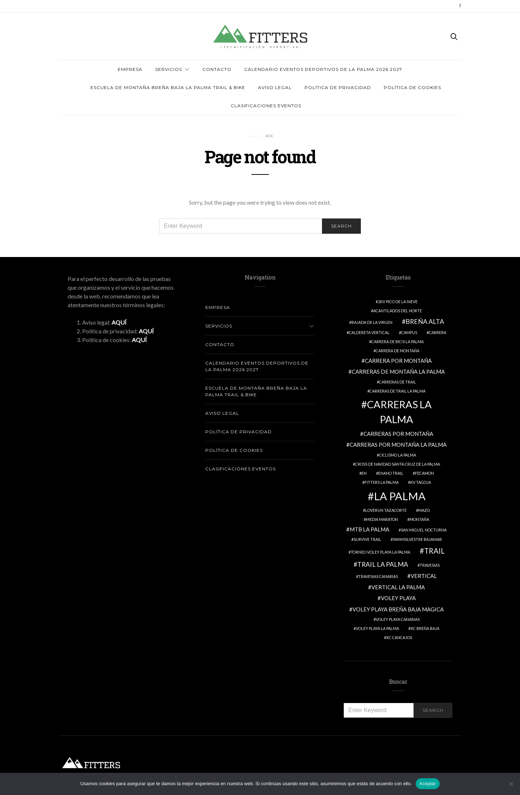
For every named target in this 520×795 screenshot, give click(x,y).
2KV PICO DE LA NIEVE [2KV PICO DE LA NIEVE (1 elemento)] (398, 301)
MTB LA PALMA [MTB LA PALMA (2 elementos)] (369, 529)
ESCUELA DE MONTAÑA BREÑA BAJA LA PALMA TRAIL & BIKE (167, 87)
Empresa (130, 69)
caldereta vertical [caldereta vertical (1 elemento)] (369, 332)
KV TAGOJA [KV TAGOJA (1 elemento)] (420, 482)
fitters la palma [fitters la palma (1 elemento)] (381, 482)
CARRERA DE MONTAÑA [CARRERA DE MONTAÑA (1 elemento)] (397, 350)
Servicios (168, 69)
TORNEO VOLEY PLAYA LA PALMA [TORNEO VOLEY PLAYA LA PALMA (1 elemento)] (380, 552)
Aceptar (427, 783)
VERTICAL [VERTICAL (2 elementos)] (424, 576)
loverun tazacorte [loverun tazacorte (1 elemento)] (386, 510)
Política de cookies (412, 87)
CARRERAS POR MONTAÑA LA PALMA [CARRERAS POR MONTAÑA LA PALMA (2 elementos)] (398, 444)
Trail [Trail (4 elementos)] (434, 550)
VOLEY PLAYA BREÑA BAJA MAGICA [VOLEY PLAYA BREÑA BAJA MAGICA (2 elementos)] (398, 609)
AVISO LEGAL (275, 87)
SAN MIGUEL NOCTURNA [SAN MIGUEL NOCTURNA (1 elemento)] (424, 529)
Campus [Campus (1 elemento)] (409, 332)
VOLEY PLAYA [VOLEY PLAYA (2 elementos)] (398, 598)
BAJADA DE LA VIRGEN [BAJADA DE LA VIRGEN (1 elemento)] (371, 322)
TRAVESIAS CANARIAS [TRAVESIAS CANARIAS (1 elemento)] (378, 576)
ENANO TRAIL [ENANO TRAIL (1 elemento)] (390, 473)
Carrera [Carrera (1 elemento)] (437, 332)
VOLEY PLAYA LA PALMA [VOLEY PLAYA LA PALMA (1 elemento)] (377, 628)
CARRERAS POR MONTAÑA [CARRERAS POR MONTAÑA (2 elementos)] (398, 433)
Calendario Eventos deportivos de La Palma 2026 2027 (323, 69)
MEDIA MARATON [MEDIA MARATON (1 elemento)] (382, 519)
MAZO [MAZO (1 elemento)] (424, 510)
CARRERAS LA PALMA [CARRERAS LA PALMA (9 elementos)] (399, 411)
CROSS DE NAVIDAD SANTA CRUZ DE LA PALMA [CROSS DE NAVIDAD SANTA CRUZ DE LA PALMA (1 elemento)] (397, 464)
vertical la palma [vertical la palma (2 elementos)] (398, 587)
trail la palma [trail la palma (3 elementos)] (382, 564)
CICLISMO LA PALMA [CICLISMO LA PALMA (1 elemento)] (397, 455)
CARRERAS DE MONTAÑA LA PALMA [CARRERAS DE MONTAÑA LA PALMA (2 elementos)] (398, 371)
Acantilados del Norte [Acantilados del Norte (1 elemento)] (397, 310)
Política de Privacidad (338, 87)
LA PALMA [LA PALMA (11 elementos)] (400, 496)
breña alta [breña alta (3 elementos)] (425, 321)
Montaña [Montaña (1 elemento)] (419, 519)
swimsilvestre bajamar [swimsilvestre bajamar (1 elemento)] (417, 539)
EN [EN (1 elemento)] (364, 473)
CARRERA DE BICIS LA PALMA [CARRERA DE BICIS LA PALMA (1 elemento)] (397, 341)
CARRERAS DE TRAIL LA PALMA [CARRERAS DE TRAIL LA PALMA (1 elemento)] (398, 391)
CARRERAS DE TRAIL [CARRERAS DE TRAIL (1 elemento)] (397, 382)
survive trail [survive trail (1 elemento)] (367, 539)
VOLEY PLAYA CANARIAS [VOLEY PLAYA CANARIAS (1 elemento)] (398, 619)
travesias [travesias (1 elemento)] (430, 565)
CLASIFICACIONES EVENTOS (266, 105)
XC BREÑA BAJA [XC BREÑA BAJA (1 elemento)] (425, 628)
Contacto (216, 69)
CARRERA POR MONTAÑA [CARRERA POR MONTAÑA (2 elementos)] (398, 360)
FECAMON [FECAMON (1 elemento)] (424, 473)
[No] (511, 783)
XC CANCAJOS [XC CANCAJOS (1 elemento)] (399, 637)
